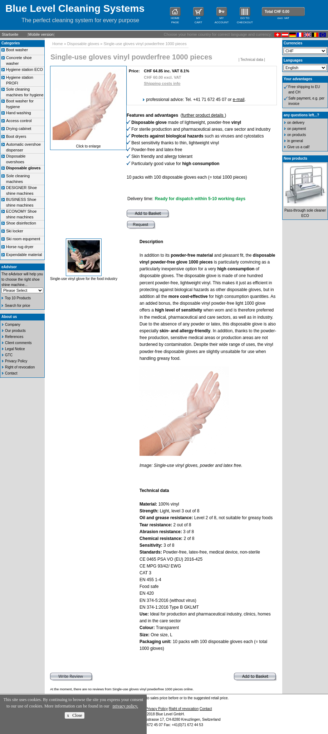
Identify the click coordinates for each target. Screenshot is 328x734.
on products (296, 135)
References (14, 337)
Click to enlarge (88, 146)
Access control (19, 121)
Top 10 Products (18, 298)
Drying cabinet (18, 128)
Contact (11, 373)
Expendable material (24, 254)
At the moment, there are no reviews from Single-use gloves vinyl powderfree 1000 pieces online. (122, 689)
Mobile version (41, 34)
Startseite (10, 34)
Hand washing (18, 113)
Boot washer (17, 50)
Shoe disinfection (21, 223)
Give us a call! (298, 147)
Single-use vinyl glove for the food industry (83, 279)
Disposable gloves (83, 44)
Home (57, 44)
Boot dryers (16, 136)
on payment (296, 129)
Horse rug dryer (19, 247)
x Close (74, 715)
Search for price (17, 306)
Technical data (251, 60)
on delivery (295, 123)
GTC (9, 355)
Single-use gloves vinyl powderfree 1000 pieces (144, 44)
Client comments (18, 343)
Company (12, 325)
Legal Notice (15, 349)
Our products (15, 331)
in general (295, 141)
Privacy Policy (16, 361)
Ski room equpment (23, 239)
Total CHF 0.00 (277, 12)
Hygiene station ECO (24, 69)
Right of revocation (20, 367)
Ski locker (14, 231)
